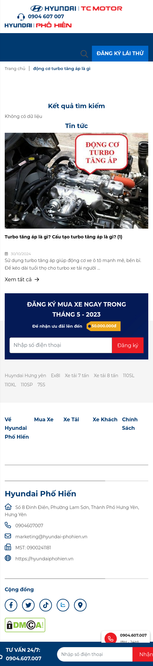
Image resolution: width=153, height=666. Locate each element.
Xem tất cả (22, 280)
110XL (10, 385)
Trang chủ (15, 68)
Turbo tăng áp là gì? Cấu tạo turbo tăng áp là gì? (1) (63, 237)
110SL (128, 375)
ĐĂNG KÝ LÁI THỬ (120, 53)
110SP (27, 385)
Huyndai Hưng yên (25, 375)
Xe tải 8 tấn (106, 375)
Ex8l (55, 375)
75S (41, 385)
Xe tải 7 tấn (77, 375)
